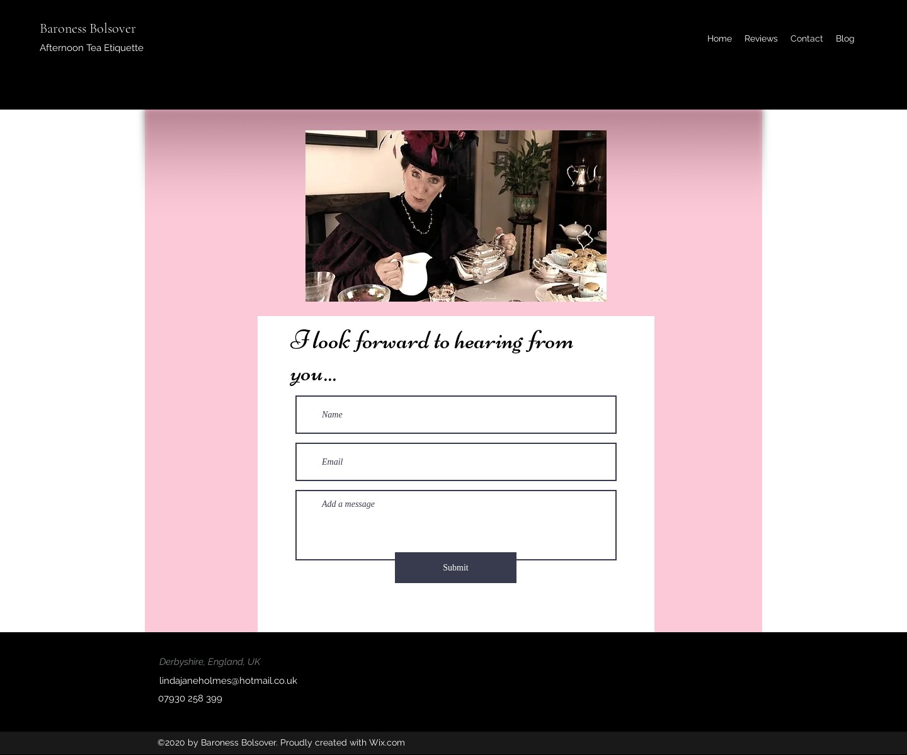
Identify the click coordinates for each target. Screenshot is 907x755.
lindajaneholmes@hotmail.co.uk (228, 680)
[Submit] (455, 567)
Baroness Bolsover (88, 28)
